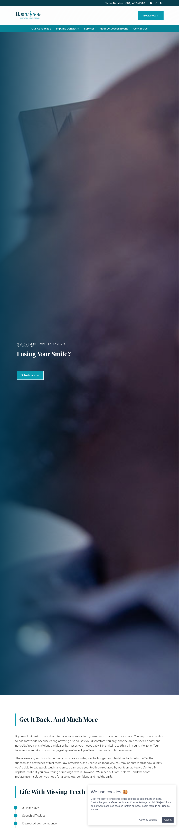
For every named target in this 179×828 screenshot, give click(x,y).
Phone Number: (125, 3)
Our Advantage (41, 29)
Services (89, 29)
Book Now (150, 15)
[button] (30, 375)
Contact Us (140, 29)
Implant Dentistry (67, 29)
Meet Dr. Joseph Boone (114, 29)
